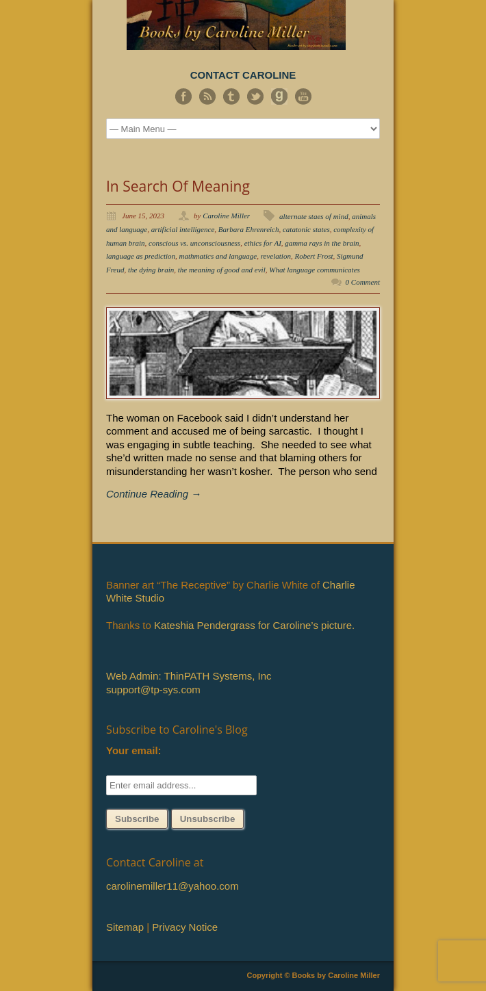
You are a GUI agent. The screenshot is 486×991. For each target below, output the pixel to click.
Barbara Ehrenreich (248, 229)
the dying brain (151, 270)
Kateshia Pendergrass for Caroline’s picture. (254, 625)
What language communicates (314, 270)
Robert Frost (313, 256)
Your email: (134, 750)
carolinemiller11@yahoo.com (172, 886)
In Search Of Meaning (178, 186)
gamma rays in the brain (322, 243)
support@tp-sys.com (153, 689)
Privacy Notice (185, 927)
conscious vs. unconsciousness (194, 243)
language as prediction (140, 256)
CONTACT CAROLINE (243, 75)
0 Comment (363, 282)
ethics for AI (262, 243)
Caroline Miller (226, 215)
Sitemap (125, 927)
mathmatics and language (218, 256)
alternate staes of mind (313, 216)
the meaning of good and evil (222, 270)
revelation (276, 256)
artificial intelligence (183, 229)
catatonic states (306, 229)
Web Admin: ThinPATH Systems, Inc (188, 676)
